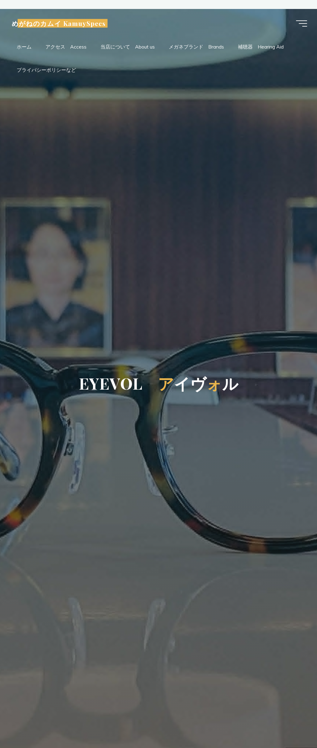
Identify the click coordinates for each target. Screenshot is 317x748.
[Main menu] (301, 23)
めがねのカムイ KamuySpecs (59, 23)
